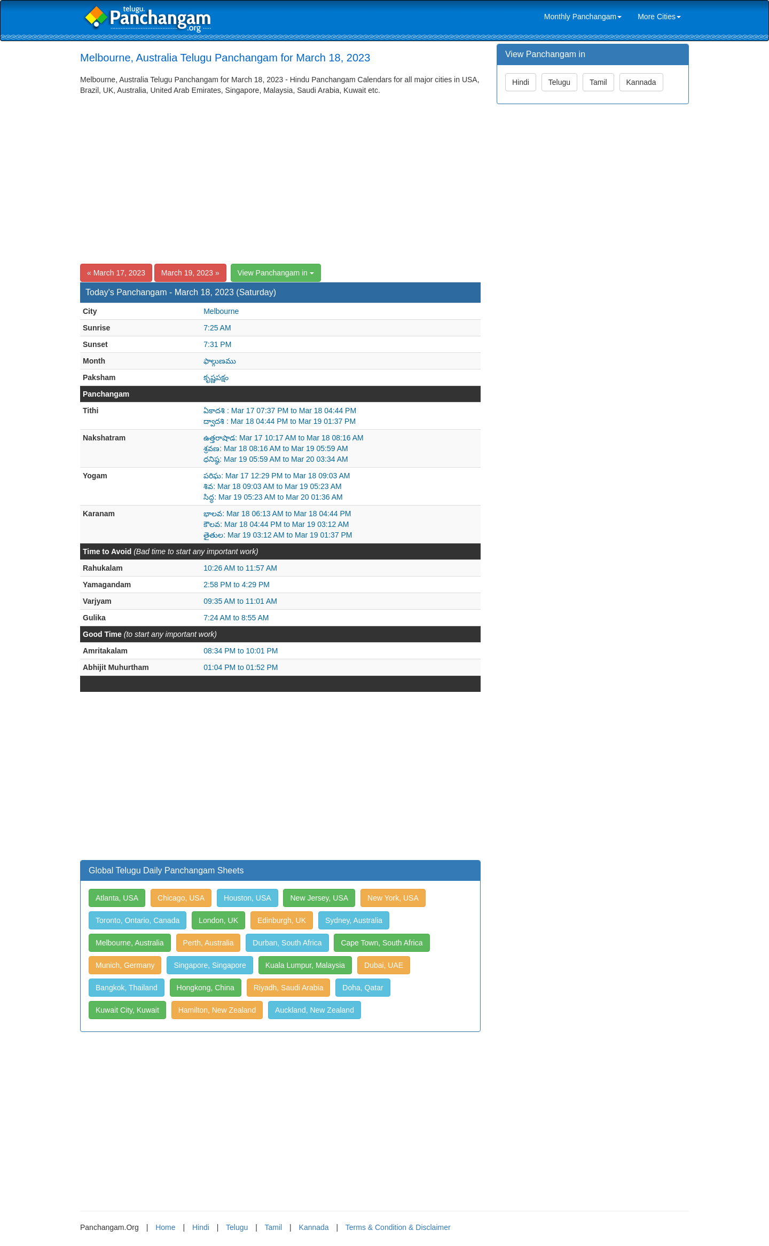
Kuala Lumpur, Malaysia (305, 965)
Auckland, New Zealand (314, 1010)
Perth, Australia (208, 943)
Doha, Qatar (362, 987)
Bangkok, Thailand (127, 987)
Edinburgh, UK (281, 920)
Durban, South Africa (287, 943)
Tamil (598, 82)
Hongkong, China (205, 987)
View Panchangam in (276, 273)
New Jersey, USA (319, 898)
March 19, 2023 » (190, 273)
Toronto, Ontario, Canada (137, 920)
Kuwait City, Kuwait (127, 1010)
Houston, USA (247, 898)
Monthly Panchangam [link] (583, 16)
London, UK (218, 920)
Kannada (641, 82)
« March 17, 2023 (116, 273)
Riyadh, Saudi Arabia (289, 987)
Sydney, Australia (353, 920)
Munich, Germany (125, 965)
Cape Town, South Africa (381, 943)
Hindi (520, 82)
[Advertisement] (280, 175)
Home (165, 1227)
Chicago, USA (181, 898)
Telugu (559, 82)
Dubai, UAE (383, 965)
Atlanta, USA (117, 898)
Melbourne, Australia (130, 943)
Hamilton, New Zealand (217, 1010)
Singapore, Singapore (210, 965)
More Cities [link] (659, 16)
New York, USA (393, 898)
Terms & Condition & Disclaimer (398, 1227)
